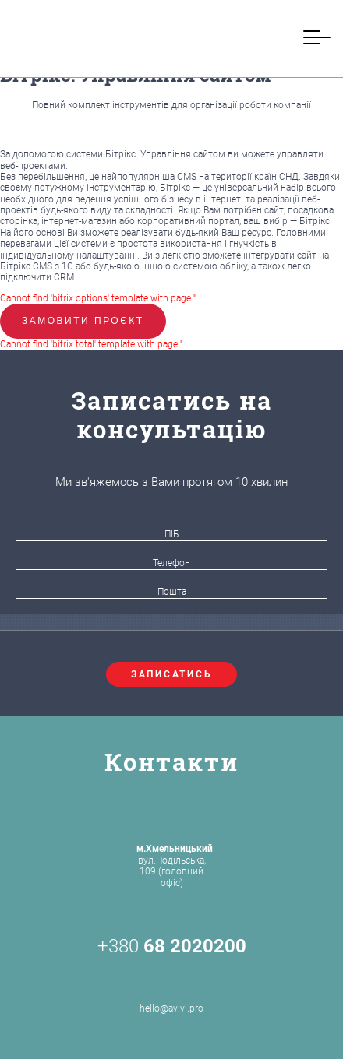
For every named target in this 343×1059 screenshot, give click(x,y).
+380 (171, 946)
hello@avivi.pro (171, 990)
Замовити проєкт (83, 320)
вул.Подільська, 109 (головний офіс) (174, 865)
